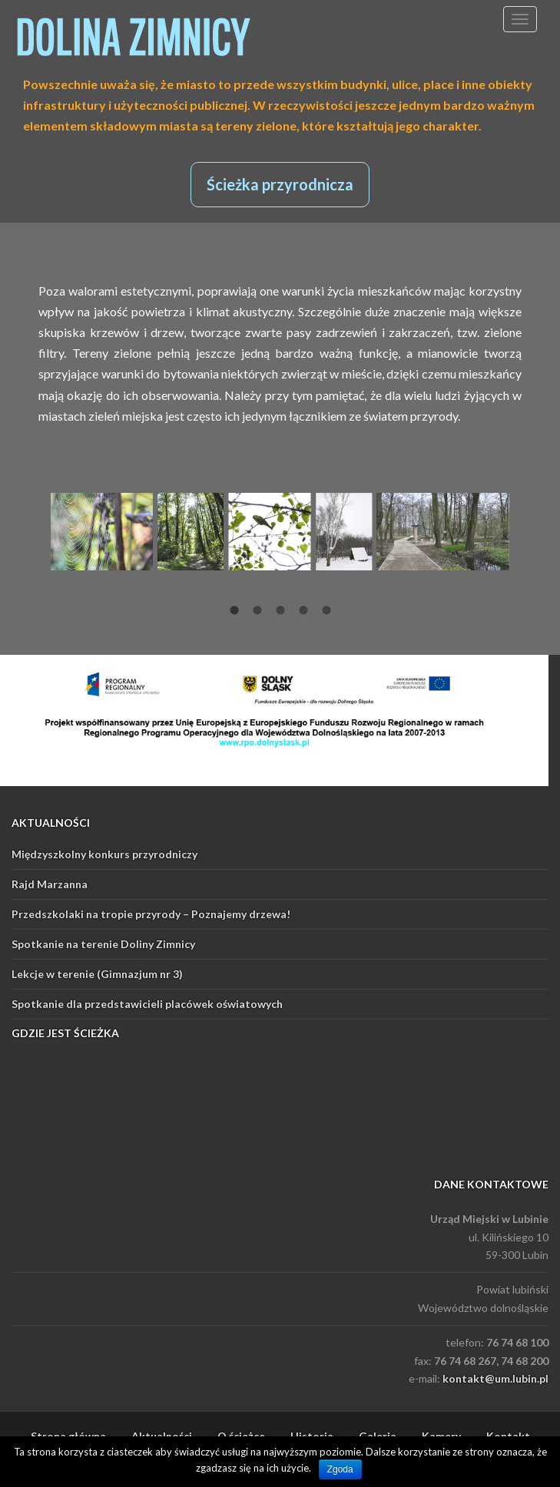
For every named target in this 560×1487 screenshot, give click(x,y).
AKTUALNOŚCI (51, 822)
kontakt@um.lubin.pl (495, 1378)
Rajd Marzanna (50, 884)
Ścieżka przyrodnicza (280, 184)
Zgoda (340, 1469)
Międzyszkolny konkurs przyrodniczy (104, 854)
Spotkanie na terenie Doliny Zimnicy (103, 943)
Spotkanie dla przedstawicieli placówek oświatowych (147, 1003)
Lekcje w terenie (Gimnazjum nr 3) (97, 973)
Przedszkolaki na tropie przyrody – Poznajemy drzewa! (151, 913)
